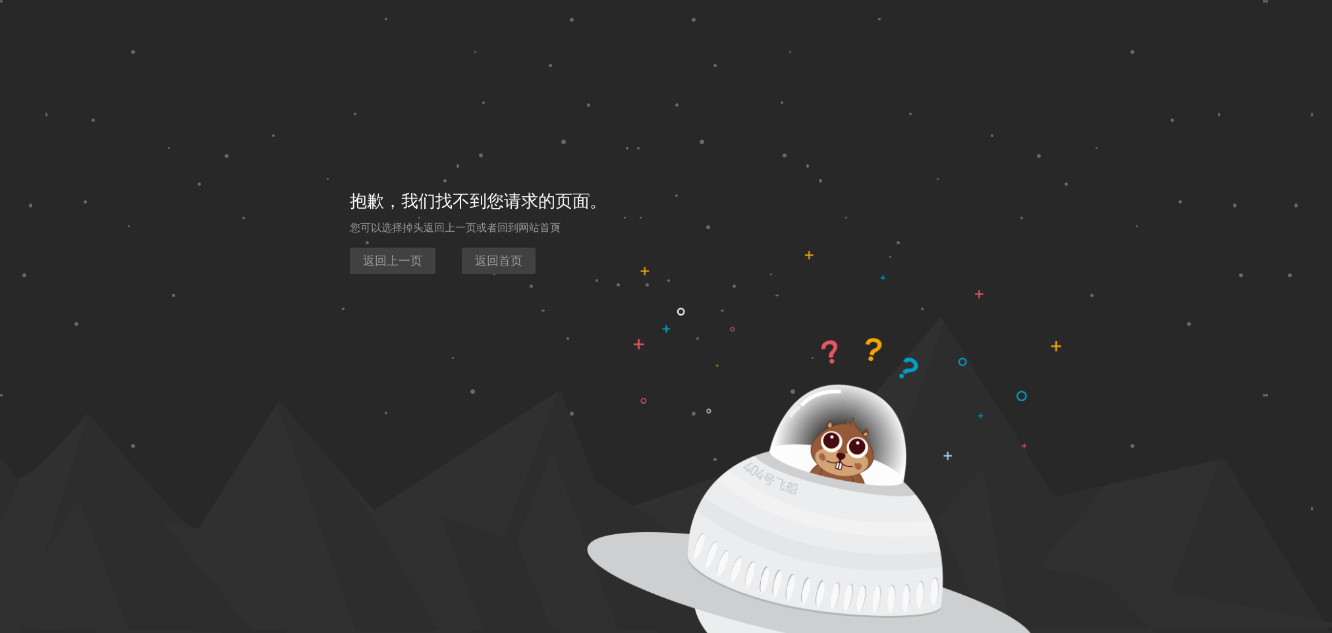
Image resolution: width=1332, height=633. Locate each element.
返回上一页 (392, 260)
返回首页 (498, 260)
